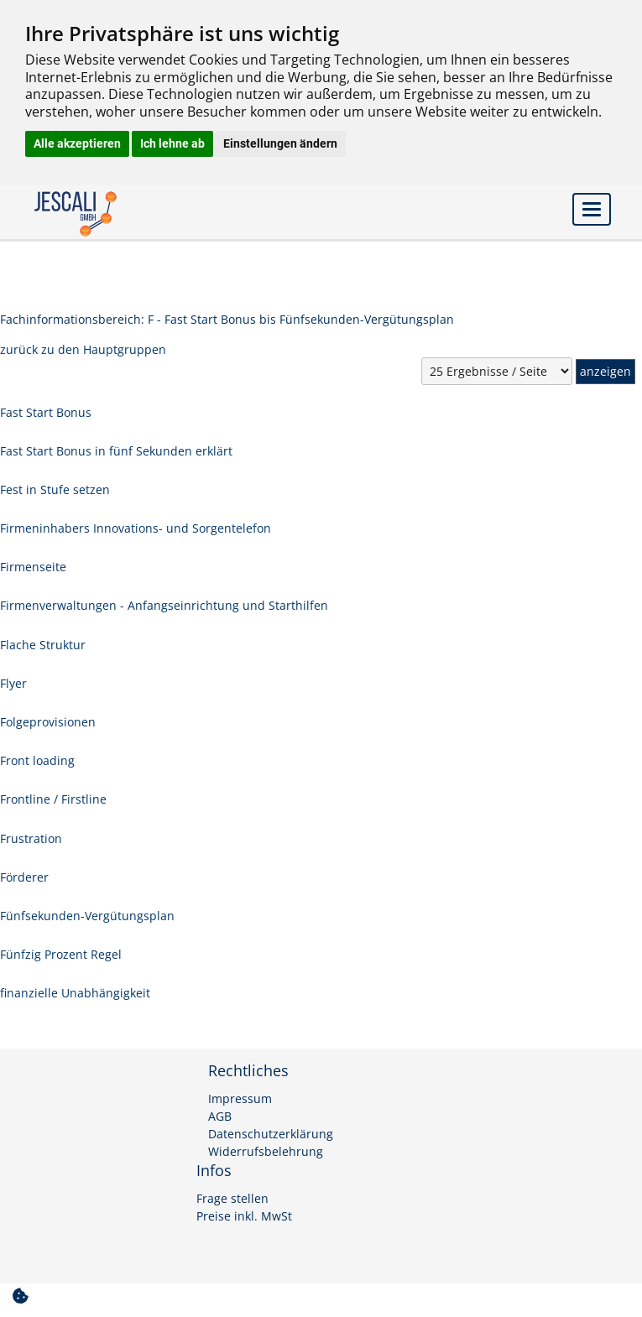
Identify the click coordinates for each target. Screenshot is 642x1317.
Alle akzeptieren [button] (77, 143)
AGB (220, 1116)
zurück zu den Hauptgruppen (83, 349)
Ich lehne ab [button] (172, 143)
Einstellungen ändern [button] (280, 143)
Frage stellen (232, 1198)
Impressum (240, 1098)
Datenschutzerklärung (270, 1134)
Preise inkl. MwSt (244, 1216)
